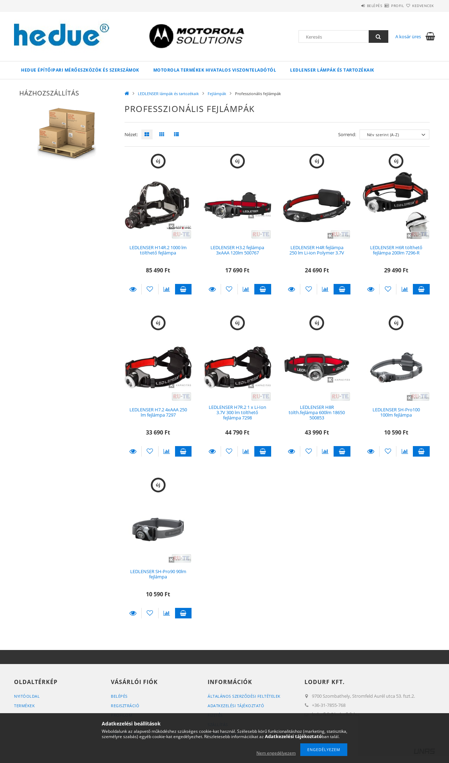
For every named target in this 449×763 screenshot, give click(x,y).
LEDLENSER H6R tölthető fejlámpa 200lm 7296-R (396, 250)
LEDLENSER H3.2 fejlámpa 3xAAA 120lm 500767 (237, 250)
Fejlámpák (217, 93)
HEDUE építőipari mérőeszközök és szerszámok (80, 70)
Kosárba (183, 289)
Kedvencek (419, 5)
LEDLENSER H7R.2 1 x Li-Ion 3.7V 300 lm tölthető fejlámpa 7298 (237, 412)
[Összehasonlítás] (167, 289)
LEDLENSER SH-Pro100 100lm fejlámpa (396, 412)
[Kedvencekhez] (150, 289)
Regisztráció (125, 705)
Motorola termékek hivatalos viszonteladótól (214, 70)
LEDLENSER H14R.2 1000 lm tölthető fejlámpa (158, 250)
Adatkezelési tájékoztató (236, 705)
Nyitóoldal (27, 696)
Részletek (133, 289)
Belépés (354, 5)
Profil (385, 5)
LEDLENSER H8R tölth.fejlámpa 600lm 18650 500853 (317, 412)
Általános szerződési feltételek (244, 696)
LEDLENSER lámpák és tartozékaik (332, 70)
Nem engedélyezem (276, 753)
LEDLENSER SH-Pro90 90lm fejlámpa (158, 574)
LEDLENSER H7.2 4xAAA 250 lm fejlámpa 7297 (158, 412)
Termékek (24, 705)
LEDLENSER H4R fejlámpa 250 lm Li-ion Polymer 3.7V (316, 250)
